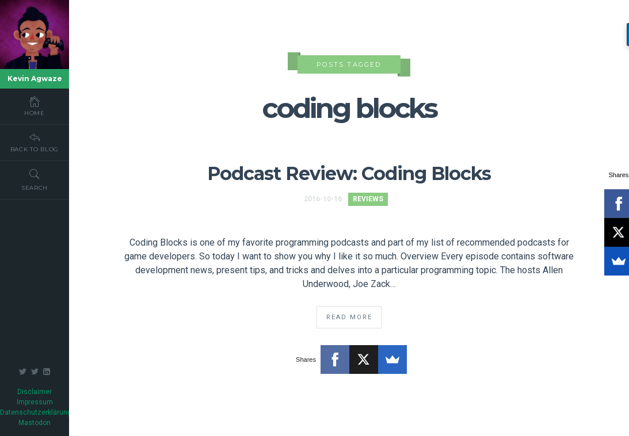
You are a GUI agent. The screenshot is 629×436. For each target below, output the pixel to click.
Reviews (368, 199)
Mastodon (34, 423)
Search (34, 179)
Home (34, 106)
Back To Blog (34, 142)
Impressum (35, 402)
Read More (349, 317)
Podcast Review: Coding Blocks (349, 173)
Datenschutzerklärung (35, 412)
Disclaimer (34, 392)
